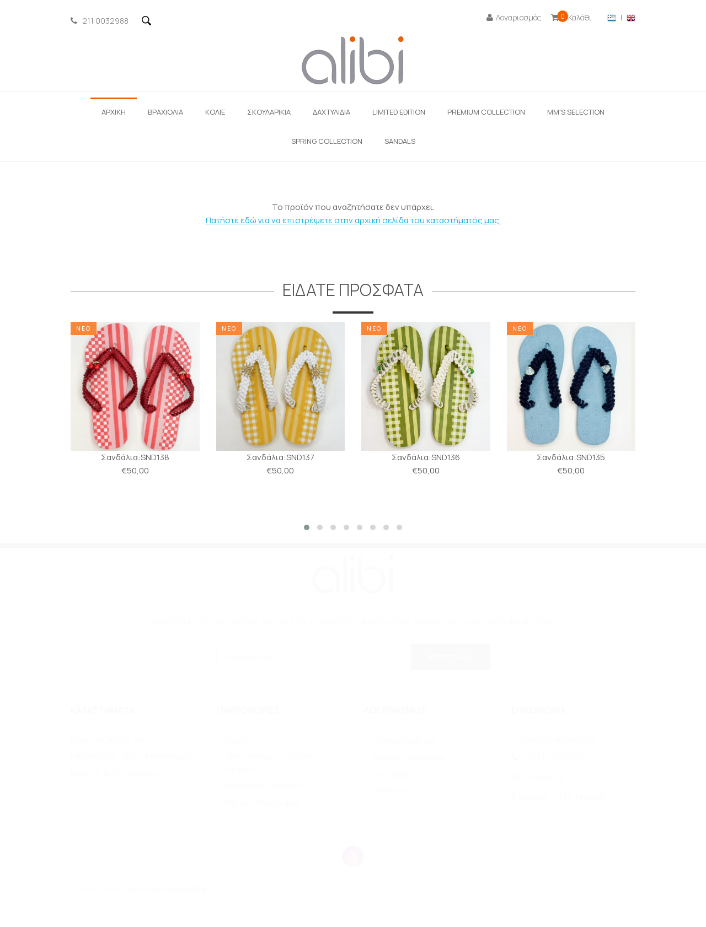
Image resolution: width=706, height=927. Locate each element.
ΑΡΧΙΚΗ (113, 112)
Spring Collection (326, 141)
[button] (306, 527)
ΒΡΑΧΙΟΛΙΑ (165, 112)
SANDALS (399, 141)
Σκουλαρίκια (269, 112)
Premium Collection (486, 112)
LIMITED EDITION (398, 112)
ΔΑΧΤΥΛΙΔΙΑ (331, 112)
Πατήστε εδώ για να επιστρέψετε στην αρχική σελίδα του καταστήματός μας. (353, 220)
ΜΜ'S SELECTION (576, 112)
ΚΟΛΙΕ (215, 112)
